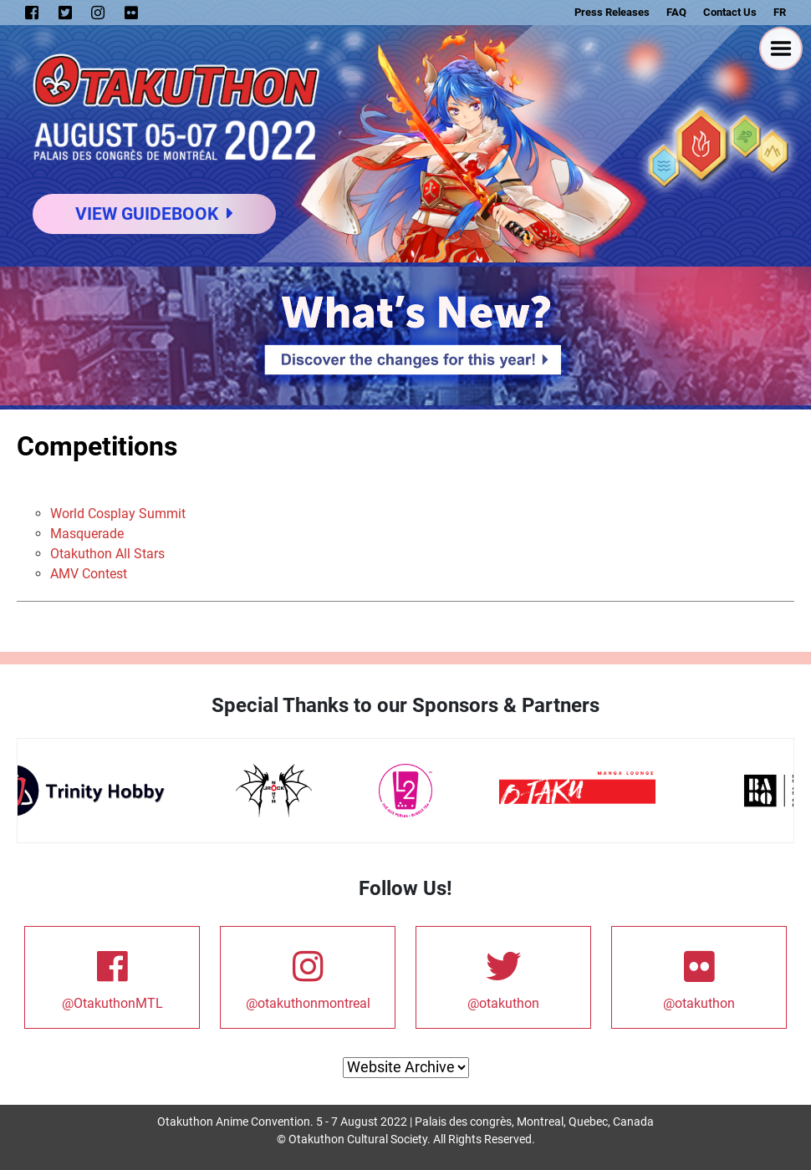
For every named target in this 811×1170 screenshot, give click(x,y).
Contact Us (730, 12)
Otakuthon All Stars (107, 554)
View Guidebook (153, 213)
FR (779, 12)
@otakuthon (503, 976)
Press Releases (612, 12)
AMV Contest (88, 574)
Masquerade (87, 534)
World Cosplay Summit (118, 513)
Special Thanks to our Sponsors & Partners (405, 705)
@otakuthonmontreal (308, 976)
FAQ (676, 12)
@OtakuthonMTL (112, 976)
